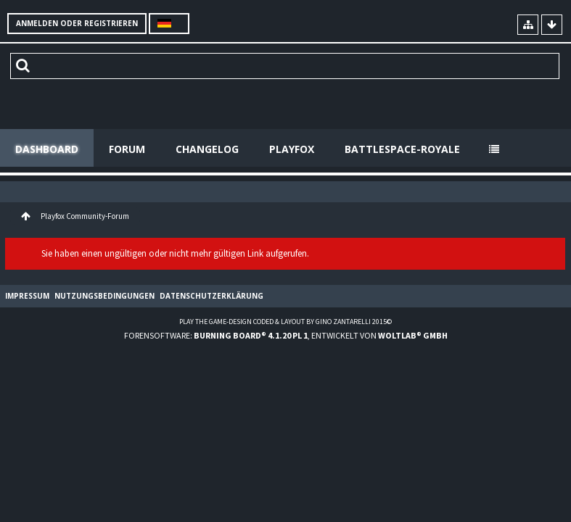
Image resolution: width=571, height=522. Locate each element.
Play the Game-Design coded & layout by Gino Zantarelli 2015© (285, 321)
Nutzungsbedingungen (104, 296)
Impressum (27, 296)
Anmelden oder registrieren (77, 23)
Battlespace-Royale (402, 149)
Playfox (291, 149)
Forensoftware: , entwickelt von (286, 335)
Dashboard (46, 149)
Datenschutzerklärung (211, 296)
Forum (127, 149)
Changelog (207, 149)
